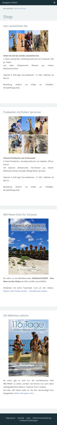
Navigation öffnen (9, 2)
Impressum (10, 418)
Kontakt (21, 418)
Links (28, 418)
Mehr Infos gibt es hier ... (25, 393)
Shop (24, 8)
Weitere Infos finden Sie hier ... (16, 291)
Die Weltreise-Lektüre (38, 291)
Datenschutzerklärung (42, 418)
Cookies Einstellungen (28, 420)
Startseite (17, 8)
